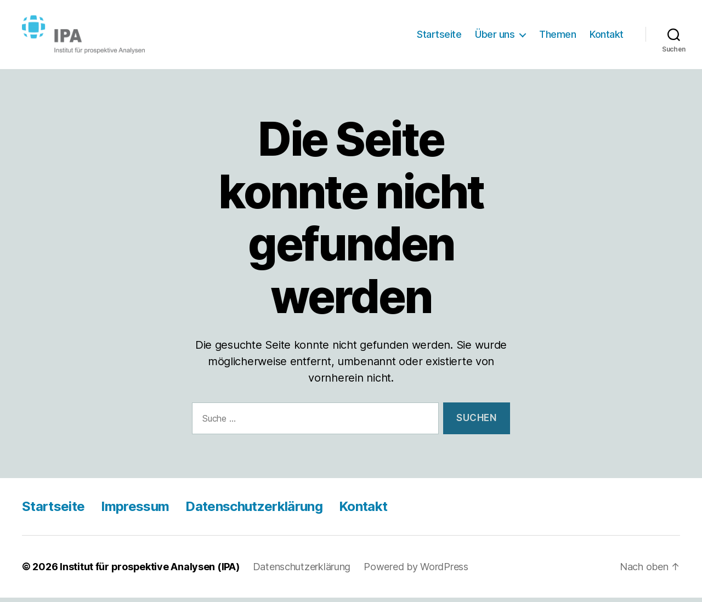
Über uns (494, 36)
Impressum (135, 511)
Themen (557, 36)
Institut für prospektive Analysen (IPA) (149, 571)
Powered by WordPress (416, 571)
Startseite (439, 36)
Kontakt (607, 36)
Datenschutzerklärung (253, 511)
